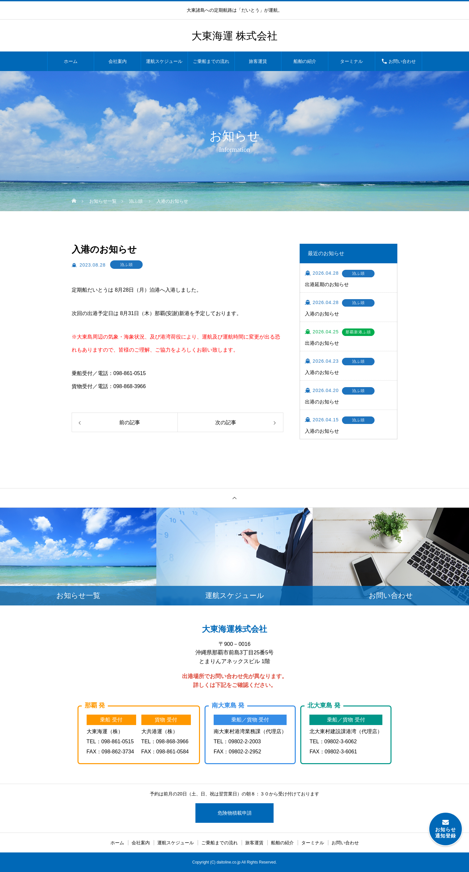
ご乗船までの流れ (211, 61)
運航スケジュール (164, 61)
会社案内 (117, 61)
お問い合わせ (402, 61)
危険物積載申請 (235, 813)
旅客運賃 (258, 61)
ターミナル (351, 61)
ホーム (71, 61)
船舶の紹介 (304, 61)
